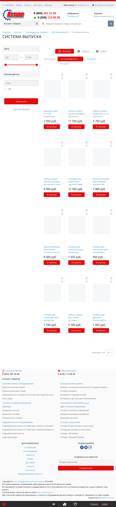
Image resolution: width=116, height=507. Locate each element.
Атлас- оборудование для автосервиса (28, 481)
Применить (21, 101)
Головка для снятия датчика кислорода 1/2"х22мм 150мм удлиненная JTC (76, 252)
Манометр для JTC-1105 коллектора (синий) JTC (51, 115)
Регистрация (108, 5)
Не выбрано (82, 5)
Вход (97, 5)
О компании (8, 5)
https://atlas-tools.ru (45, 492)
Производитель (21, 74)
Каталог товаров (21, 23)
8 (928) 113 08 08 (66, 374)
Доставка (38, 5)
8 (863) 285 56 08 (10, 374)
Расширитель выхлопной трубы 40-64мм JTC (75, 183)
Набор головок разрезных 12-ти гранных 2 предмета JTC (101, 115)
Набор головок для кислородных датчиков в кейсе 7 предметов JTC (52, 183)
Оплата (27, 5)
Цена (21, 48)
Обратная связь (67, 370)
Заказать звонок (12, 370)
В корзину (52, 126)
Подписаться (86, 468)
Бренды (48, 5)
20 (109, 352)
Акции (19, 5)
